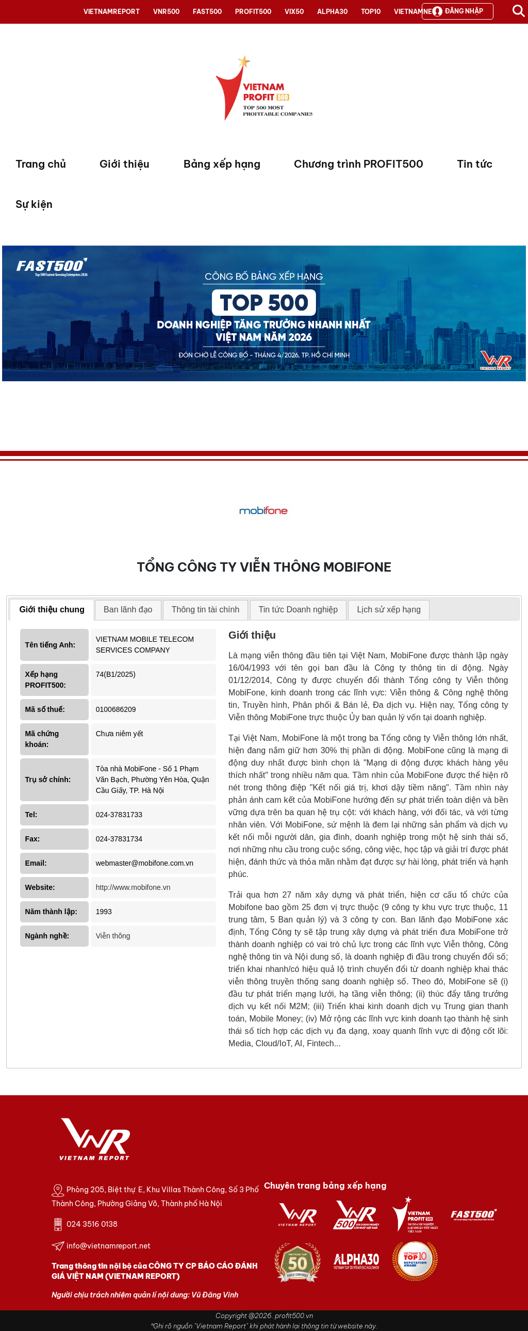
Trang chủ (40, 163)
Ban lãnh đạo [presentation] (128, 609)
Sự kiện (34, 204)
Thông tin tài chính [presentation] (206, 609)
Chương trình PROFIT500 (358, 163)
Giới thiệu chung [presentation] (52, 609)
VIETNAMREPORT (112, 11)
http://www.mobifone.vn (133, 887)
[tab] (51, 610)
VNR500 (166, 11)
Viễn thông (113, 936)
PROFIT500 (253, 11)
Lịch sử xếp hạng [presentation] (389, 609)
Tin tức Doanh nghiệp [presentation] (298, 609)
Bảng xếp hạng (222, 163)
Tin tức (474, 163)
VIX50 (294, 11)
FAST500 (207, 11)
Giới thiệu (125, 163)
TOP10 (371, 11)
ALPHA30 (332, 11)
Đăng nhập (457, 11)
